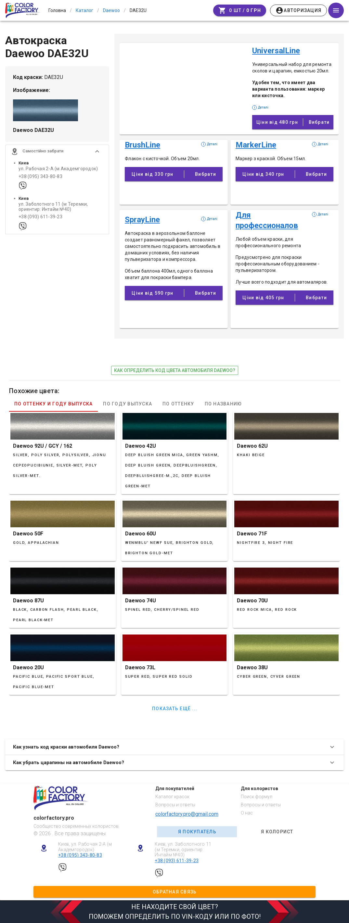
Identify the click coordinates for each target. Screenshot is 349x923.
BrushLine (142, 144)
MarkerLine (256, 144)
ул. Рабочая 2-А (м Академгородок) (58, 170)
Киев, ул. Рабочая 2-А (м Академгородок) (85, 846)
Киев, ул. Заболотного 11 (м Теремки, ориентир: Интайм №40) (183, 849)
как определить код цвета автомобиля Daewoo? (174, 370)
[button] (57, 153)
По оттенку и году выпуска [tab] (53, 403)
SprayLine (142, 219)
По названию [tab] (223, 403)
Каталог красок (172, 796)
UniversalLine (276, 50)
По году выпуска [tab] (127, 403)
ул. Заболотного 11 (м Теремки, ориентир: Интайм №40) (53, 208)
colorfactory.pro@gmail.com (186, 814)
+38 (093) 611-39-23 (40, 218)
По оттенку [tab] (178, 403)
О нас (247, 812)
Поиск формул (256, 796)
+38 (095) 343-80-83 (40, 178)
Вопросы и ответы (175, 804)
